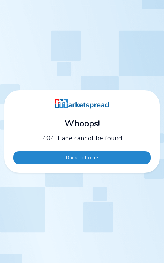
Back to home (82, 157)
